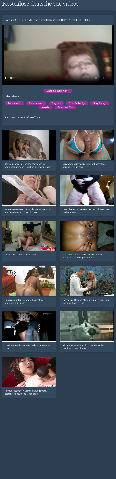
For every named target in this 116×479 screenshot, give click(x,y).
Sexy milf (56, 103)
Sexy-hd (46, 107)
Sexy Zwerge (99, 103)
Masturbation (14, 103)
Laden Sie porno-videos (58, 90)
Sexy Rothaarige (77, 103)
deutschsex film (65, 107)
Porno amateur (36, 103)
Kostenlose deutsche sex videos (40, 3)
